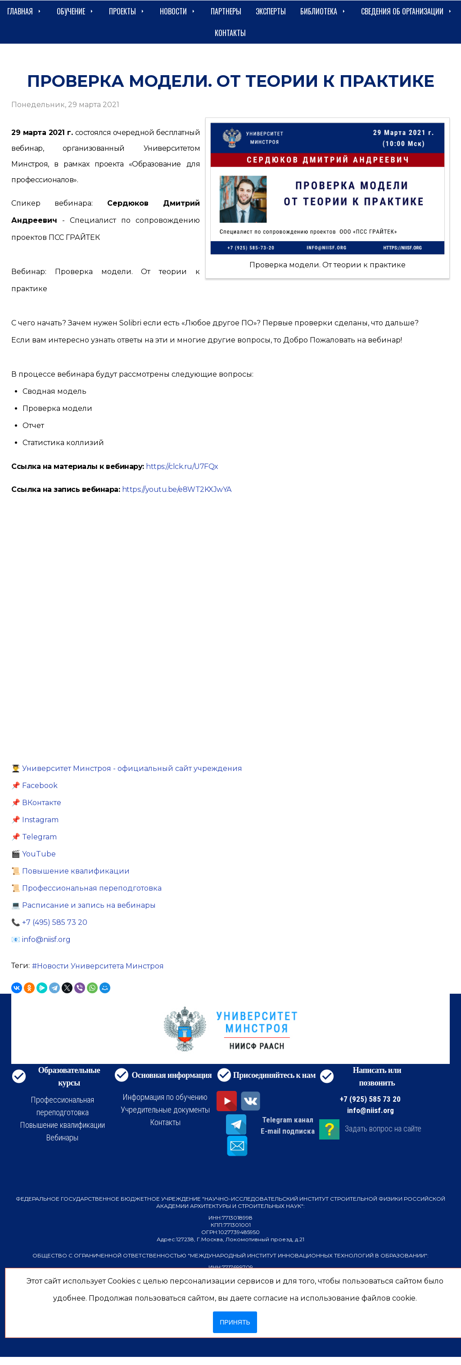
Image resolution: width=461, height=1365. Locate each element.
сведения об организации (407, 11)
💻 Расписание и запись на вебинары (83, 905)
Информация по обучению (165, 1097)
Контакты (230, 32)
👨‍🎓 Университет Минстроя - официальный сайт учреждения (126, 768)
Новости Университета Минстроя (100, 966)
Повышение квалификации (62, 1125)
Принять (235, 1322)
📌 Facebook (34, 785)
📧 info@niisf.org (41, 939)
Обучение (76, 11)
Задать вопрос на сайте (383, 1128)
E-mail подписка (288, 1130)
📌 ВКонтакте (36, 802)
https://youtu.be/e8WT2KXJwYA (176, 489)
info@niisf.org (370, 1110)
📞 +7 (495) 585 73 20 (49, 922)
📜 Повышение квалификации (70, 871)
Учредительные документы (165, 1109)
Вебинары (62, 1137)
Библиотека (323, 11)
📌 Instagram (35, 819)
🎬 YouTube (33, 854)
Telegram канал (287, 1119)
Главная (24, 11)
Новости (178, 11)
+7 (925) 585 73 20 (370, 1099)
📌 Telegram (34, 837)
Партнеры (226, 11)
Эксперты (271, 11)
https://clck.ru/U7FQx (182, 466)
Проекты (127, 11)
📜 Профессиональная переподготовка (86, 888)
